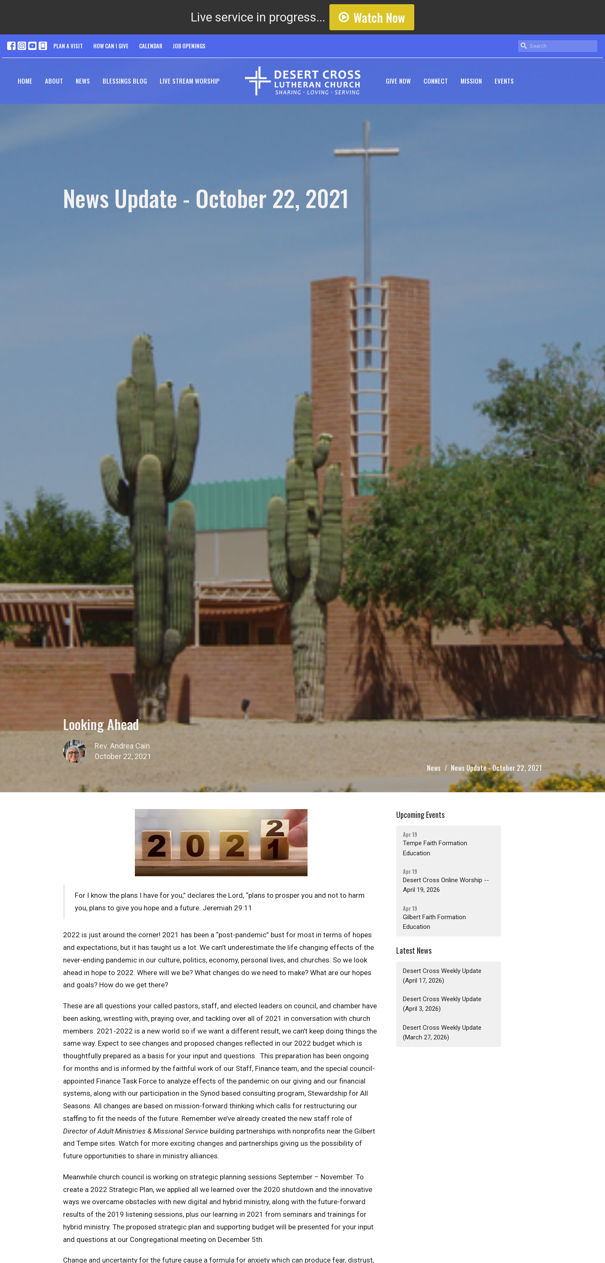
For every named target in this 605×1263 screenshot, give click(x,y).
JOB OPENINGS (189, 46)
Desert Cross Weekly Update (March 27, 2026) (442, 1032)
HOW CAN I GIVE (111, 46)
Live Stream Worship (190, 80)
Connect (436, 80)
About (54, 80)
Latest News (413, 950)
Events (504, 80)
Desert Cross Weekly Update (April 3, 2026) (442, 1004)
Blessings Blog (125, 80)
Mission (471, 80)
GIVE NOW (398, 80)
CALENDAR (150, 46)
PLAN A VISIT (68, 46)
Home (25, 80)
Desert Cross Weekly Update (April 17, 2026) (442, 975)
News (83, 80)
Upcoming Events (420, 814)
